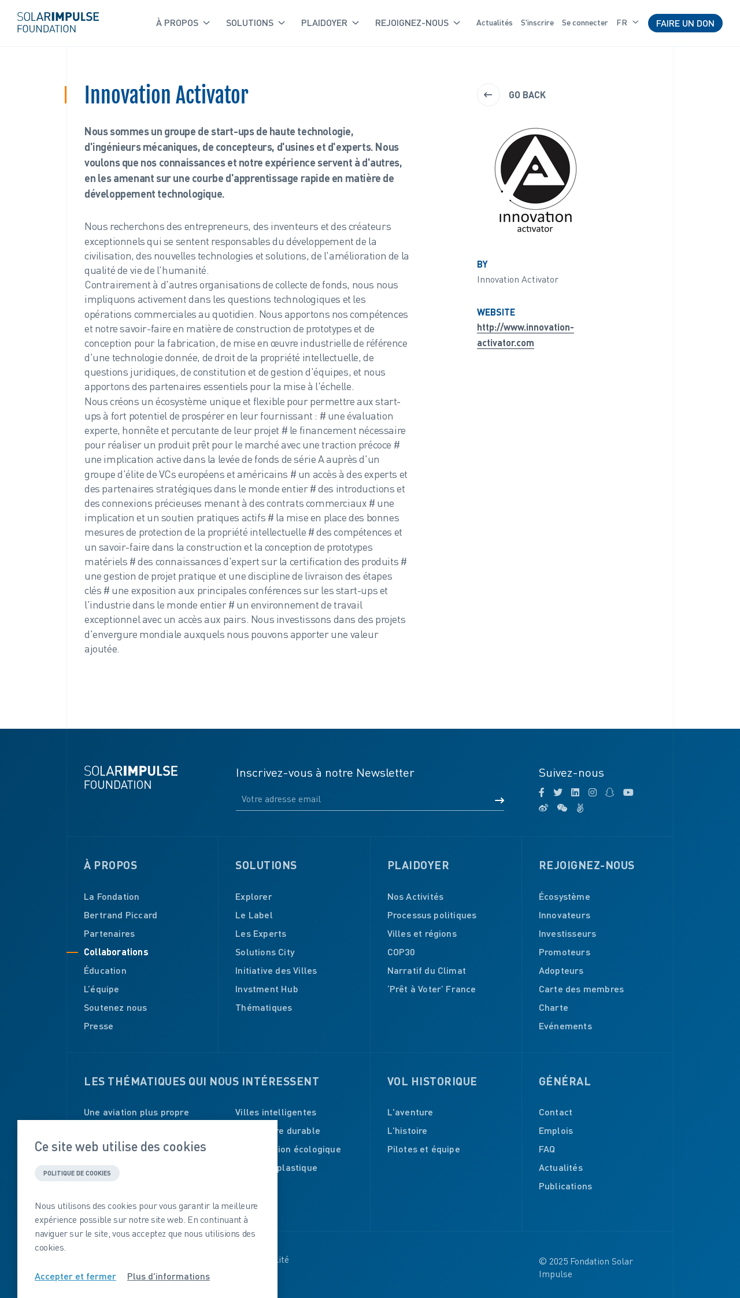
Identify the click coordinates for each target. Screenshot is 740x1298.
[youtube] (628, 792)
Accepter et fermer (75, 1276)
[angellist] (580, 808)
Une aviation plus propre (136, 1111)
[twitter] (558, 792)
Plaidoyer (330, 22)
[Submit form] (499, 800)
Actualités (494, 22)
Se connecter (585, 22)
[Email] (370, 799)
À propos (183, 22)
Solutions (255, 22)
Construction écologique (288, 1148)
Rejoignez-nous (417, 22)
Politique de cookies (77, 1173)
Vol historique (432, 1081)
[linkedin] (575, 792)
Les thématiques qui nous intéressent (201, 1081)
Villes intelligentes (275, 1111)
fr (627, 22)
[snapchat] (610, 792)
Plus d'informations (168, 1276)
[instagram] (593, 792)
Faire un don (685, 22)
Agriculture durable (277, 1130)
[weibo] (543, 808)
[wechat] (562, 808)
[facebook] (542, 792)
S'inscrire (537, 22)
